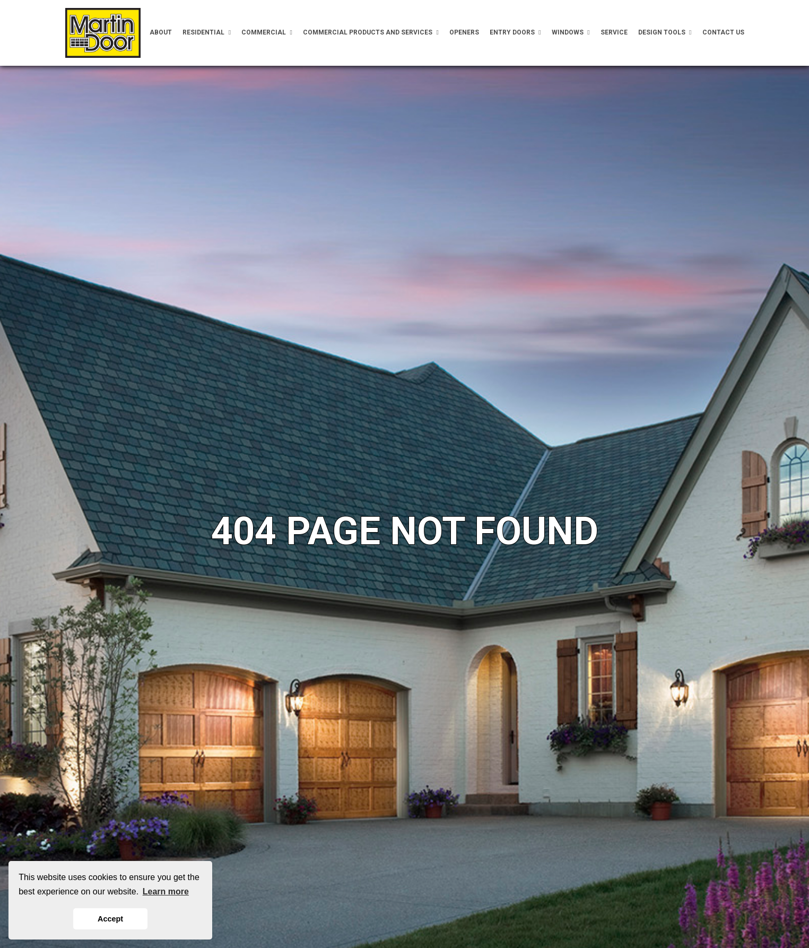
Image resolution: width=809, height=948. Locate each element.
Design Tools (665, 33)
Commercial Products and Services (371, 33)
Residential (206, 33)
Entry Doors (515, 33)
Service (614, 32)
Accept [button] (110, 919)
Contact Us (723, 32)
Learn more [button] (166, 891)
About (161, 32)
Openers (464, 32)
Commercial (266, 33)
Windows (571, 33)
